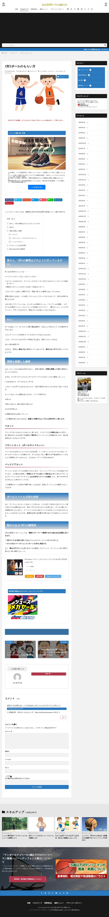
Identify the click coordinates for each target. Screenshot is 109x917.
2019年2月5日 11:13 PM (15, 709)
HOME (5, 53)
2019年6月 (83, 300)
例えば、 (11, 227)
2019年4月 (83, 310)
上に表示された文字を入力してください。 (18, 778)
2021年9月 (83, 185)
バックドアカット (15, 241)
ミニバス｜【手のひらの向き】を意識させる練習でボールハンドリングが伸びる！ (94, 838)
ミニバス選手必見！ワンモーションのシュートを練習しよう (14, 837)
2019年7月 (83, 295)
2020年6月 (83, 237)
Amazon (29, 576)
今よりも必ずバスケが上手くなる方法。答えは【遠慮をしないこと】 (67, 837)
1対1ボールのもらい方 (26, 53)
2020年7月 (83, 232)
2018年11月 (83, 337)
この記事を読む (37, 187)
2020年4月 (83, 248)
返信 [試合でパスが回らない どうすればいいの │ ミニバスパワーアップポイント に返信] (63, 717)
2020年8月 (83, 227)
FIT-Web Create (57, 910)
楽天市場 (39, 576)
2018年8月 (83, 352)
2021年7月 (83, 190)
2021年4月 (83, 201)
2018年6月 (83, 363)
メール (8, 759)
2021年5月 (83, 196)
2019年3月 (83, 316)
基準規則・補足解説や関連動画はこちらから (28, 879)
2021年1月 (83, 206)
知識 (16, 9)
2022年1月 (83, 169)
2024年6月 (83, 122)
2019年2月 (83, 321)
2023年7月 (83, 149)
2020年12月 (83, 211)
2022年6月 (83, 159)
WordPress (76, 910)
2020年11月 (83, 216)
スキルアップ (24, 9)
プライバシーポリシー (57, 9)
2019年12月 (83, 269)
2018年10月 (83, 342)
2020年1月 (83, 263)
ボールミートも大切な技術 (16, 245)
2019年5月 (83, 305)
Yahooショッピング (53, 576)
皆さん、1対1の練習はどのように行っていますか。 (24, 223)
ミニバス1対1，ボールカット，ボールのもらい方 (52, 71)
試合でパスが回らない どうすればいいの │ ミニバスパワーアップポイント (34, 705)
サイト (7, 767)
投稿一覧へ (48, 673)
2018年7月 (83, 357)
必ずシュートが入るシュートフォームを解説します (41, 837)
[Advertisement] (54, 28)
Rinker (32, 566)
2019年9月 (83, 284)
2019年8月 (83, 290)
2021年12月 (83, 175)
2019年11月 (83, 274)
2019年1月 (83, 326)
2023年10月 (83, 143)
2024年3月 (83, 138)
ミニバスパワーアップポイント (61, 907)
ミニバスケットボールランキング (87, 107)
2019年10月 (83, 279)
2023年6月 (83, 154)
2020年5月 (83, 243)
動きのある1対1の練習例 (16, 249)
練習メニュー (44, 9)
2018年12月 (83, 331)
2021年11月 (83, 180)
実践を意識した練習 (14, 230)
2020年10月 (83, 222)
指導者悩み (34, 9)
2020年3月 (83, 253)
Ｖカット (13, 234)
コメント (8, 731)
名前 (7, 751)
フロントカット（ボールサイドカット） (22, 238)
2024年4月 (83, 133)
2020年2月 (83, 258)
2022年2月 (83, 164)
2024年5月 (83, 128)
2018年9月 (83, 347)
